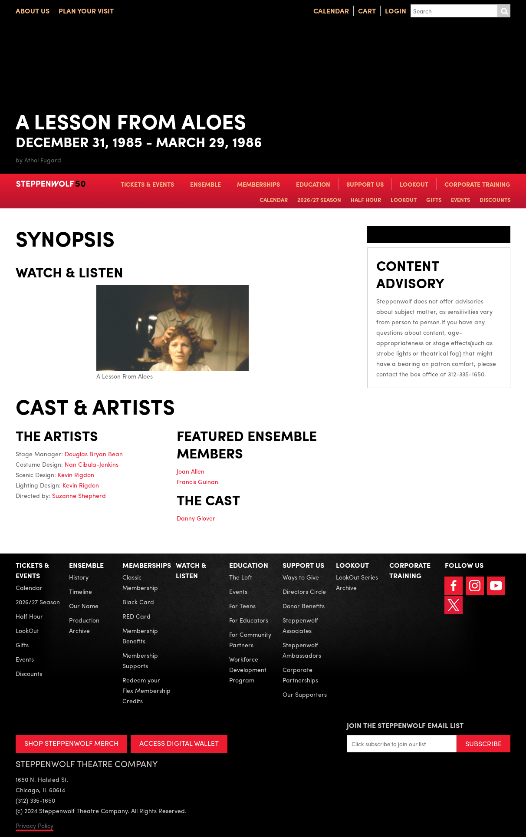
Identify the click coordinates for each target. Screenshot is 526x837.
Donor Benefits (304, 605)
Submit (503, 10)
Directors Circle (304, 591)
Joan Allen (190, 471)
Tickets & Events (147, 184)
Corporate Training (477, 184)
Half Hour (366, 199)
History (79, 577)
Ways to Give (301, 577)
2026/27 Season (319, 199)
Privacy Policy (34, 825)
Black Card (138, 601)
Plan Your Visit (86, 11)
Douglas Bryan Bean (94, 453)
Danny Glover (196, 518)
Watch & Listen (191, 570)
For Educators (248, 620)
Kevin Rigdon (76, 474)
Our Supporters (305, 694)
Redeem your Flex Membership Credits (146, 690)
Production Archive (84, 625)
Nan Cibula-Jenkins (91, 464)
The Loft (240, 577)
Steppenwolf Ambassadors (302, 649)
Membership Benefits (140, 635)
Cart (367, 11)
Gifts (433, 199)
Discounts (495, 199)
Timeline (80, 591)
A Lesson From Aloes (172, 332)
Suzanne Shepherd (79, 495)
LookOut (414, 184)
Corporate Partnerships (300, 674)
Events (460, 199)
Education (313, 184)
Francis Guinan (197, 481)
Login (395, 11)
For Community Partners (250, 639)
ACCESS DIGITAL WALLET (179, 743)
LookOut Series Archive (357, 582)
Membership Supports (140, 660)
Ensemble (205, 184)
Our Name (84, 605)
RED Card (136, 616)
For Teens (242, 605)
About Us (32, 11)
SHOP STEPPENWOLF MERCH (71, 743)
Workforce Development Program (247, 669)
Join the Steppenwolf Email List (405, 725)
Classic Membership (140, 582)
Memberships (258, 184)
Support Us (365, 184)
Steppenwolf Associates (300, 625)
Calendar (331, 11)
